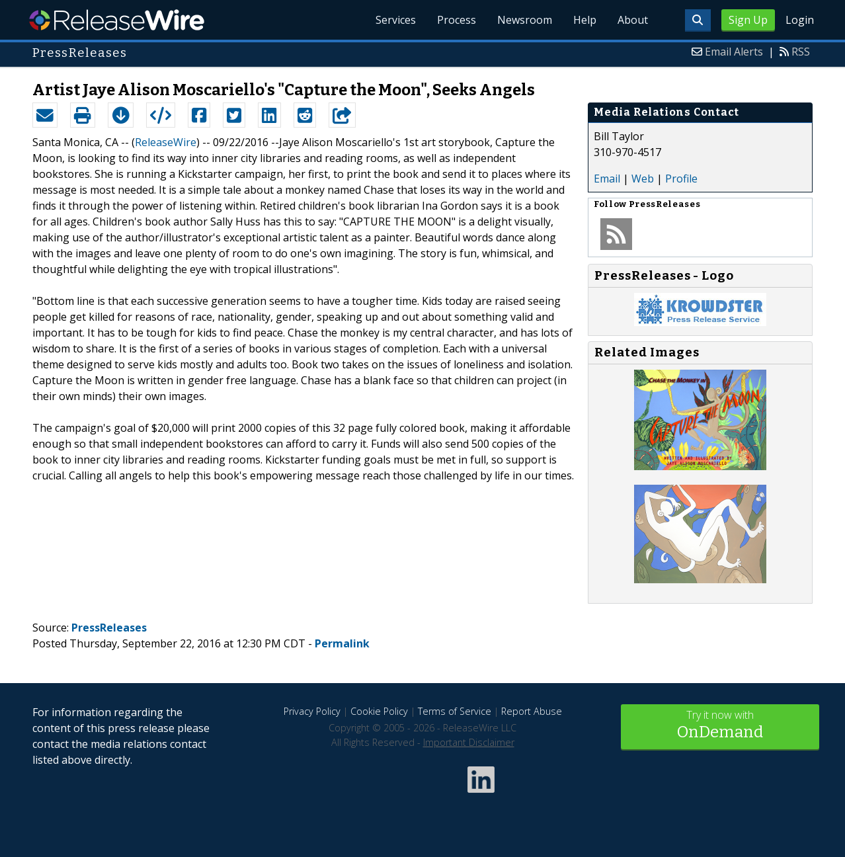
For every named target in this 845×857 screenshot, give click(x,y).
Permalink (342, 643)
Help (584, 20)
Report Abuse (531, 711)
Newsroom (524, 20)
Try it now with (720, 726)
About (633, 20)
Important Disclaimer (468, 742)
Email (607, 178)
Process (456, 20)
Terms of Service (454, 711)
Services (396, 20)
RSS (800, 51)
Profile (681, 178)
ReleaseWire (117, 20)
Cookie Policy (379, 711)
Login (799, 20)
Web (642, 178)
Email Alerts (734, 51)
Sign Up (748, 20)
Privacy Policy (312, 711)
